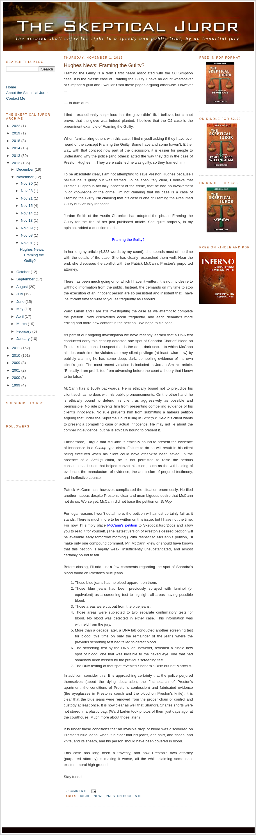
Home (11, 87)
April (20, 316)
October (23, 272)
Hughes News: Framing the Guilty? (32, 255)
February (24, 331)
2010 (16, 355)
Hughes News (91, 796)
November (25, 177)
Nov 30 (27, 183)
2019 (16, 133)
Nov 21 (27, 198)
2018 (16, 141)
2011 (16, 348)
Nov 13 (27, 220)
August (22, 287)
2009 (16, 363)
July (20, 294)
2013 (16, 156)
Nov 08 (27, 235)
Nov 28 (27, 191)
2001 (16, 370)
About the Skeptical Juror (27, 93)
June (20, 301)
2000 (16, 378)
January (23, 339)
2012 (16, 163)
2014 (16, 148)
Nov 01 (27, 243)
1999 (16, 385)
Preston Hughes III (123, 796)
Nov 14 (27, 213)
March (22, 324)
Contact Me (15, 98)
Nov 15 (27, 205)
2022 (16, 126)
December (25, 169)
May (20, 309)
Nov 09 (27, 228)
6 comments (76, 791)
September (26, 279)
